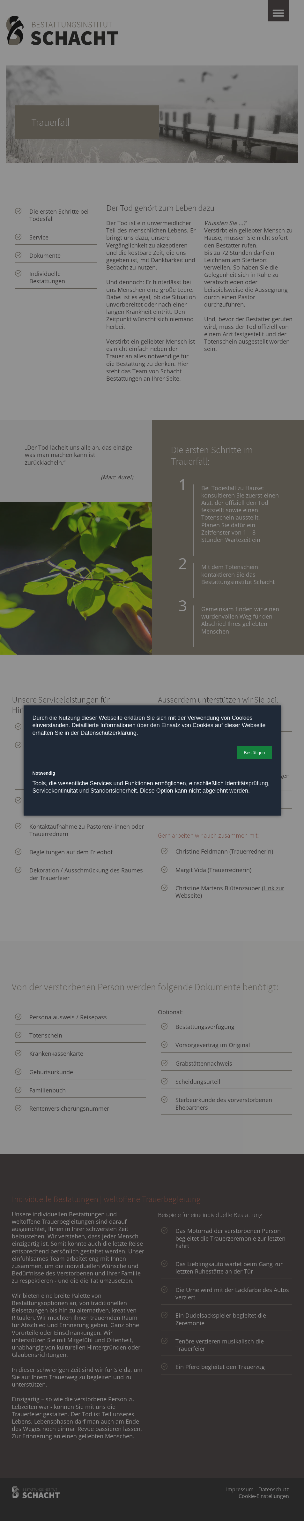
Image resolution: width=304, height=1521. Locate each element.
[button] (254, 752)
